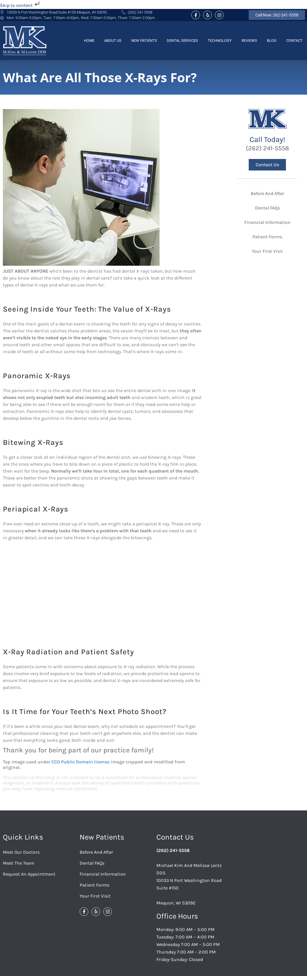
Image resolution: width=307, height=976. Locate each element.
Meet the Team (18, 863)
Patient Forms (94, 885)
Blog (271, 40)
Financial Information (103, 874)
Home (89, 40)
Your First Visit (95, 896)
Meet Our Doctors (21, 852)
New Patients (144, 40)
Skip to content (20, 5)
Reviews (249, 40)
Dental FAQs (92, 863)
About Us (112, 40)
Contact (294, 40)
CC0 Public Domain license (80, 762)
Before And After (96, 852)
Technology (220, 40)
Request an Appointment (29, 874)
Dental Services (182, 40)
